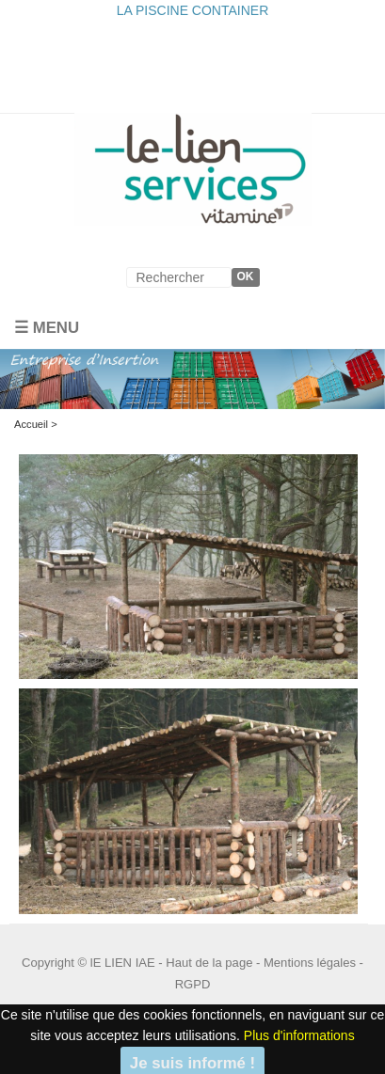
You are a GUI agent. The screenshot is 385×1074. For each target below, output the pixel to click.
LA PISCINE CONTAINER (193, 10)
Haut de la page (209, 963)
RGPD (193, 984)
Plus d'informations (299, 1035)
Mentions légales (310, 963)
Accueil (31, 424)
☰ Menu (46, 328)
